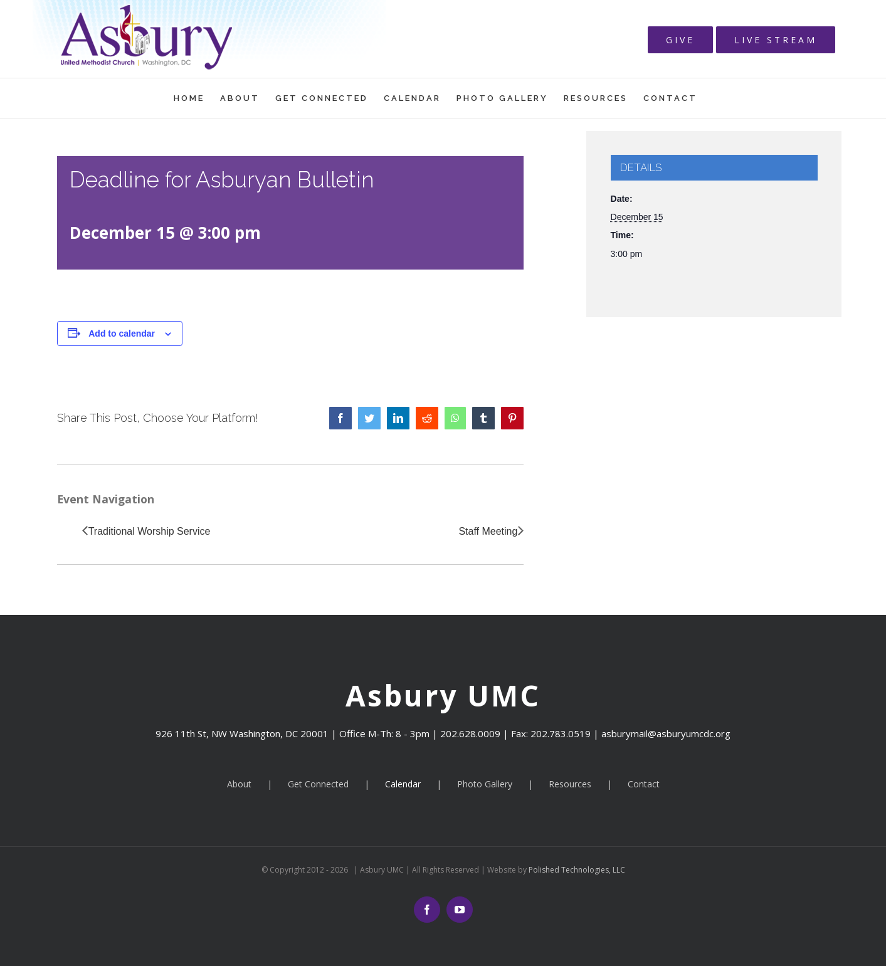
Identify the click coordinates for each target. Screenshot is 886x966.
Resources (570, 784)
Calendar (403, 784)
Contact (644, 784)
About (239, 784)
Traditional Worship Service (149, 531)
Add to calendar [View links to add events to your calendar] (121, 333)
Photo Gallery (484, 784)
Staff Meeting (487, 531)
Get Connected (318, 784)
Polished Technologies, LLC (576, 869)
